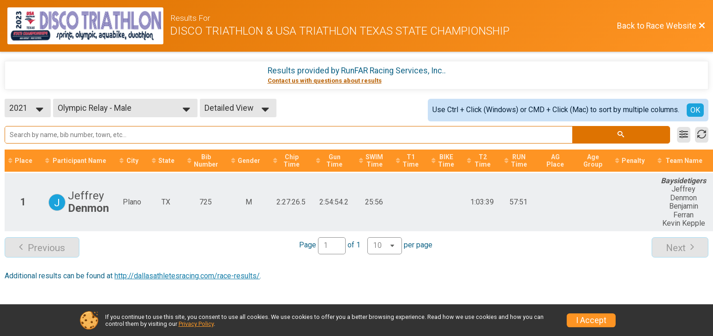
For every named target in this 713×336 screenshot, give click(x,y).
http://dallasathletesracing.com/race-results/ (187, 275)
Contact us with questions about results (325, 80)
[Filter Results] (683, 135)
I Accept (591, 320)
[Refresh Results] (701, 135)
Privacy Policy (196, 323)
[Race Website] (88, 25)
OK (695, 110)
